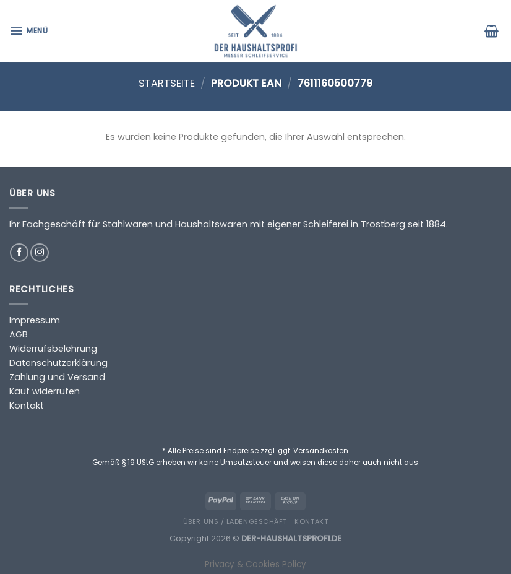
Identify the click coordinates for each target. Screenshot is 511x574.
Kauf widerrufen (44, 391)
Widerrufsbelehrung (53, 348)
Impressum (34, 320)
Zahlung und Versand (57, 377)
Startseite (167, 83)
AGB (18, 334)
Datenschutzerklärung (58, 363)
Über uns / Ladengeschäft (235, 521)
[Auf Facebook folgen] (19, 252)
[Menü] (30, 30)
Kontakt (26, 405)
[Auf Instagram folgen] (39, 252)
